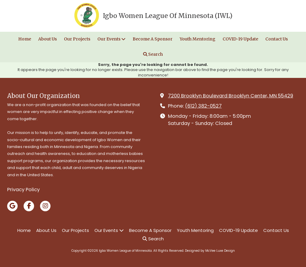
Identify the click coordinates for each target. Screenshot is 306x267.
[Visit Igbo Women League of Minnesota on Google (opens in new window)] (12, 206)
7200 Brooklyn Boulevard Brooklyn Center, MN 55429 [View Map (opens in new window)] (230, 95)
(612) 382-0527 (203, 105)
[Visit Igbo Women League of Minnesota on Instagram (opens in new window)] (45, 206)
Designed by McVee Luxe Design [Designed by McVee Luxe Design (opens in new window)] (210, 250)
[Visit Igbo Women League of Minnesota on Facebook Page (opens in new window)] (29, 206)
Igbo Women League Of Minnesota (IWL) (167, 16)
